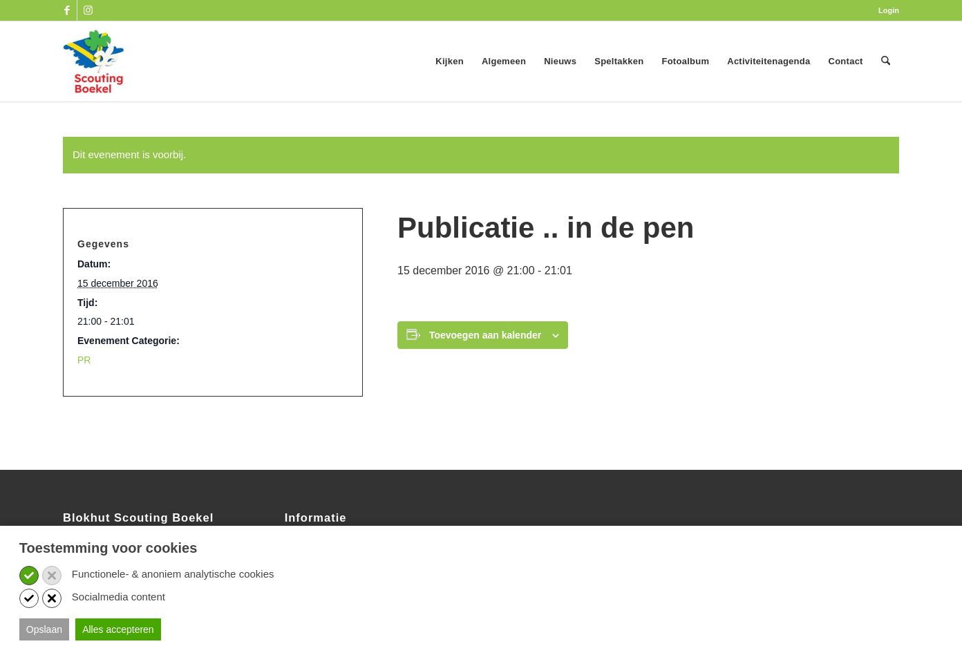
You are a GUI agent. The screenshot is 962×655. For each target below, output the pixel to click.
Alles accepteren (118, 629)
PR (84, 360)
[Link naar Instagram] (87, 10)
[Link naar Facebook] (67, 10)
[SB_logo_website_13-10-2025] (93, 61)
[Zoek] (885, 61)
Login (888, 10)
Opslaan (44, 629)
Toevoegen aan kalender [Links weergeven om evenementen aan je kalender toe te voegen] (485, 335)
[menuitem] (885, 10)
